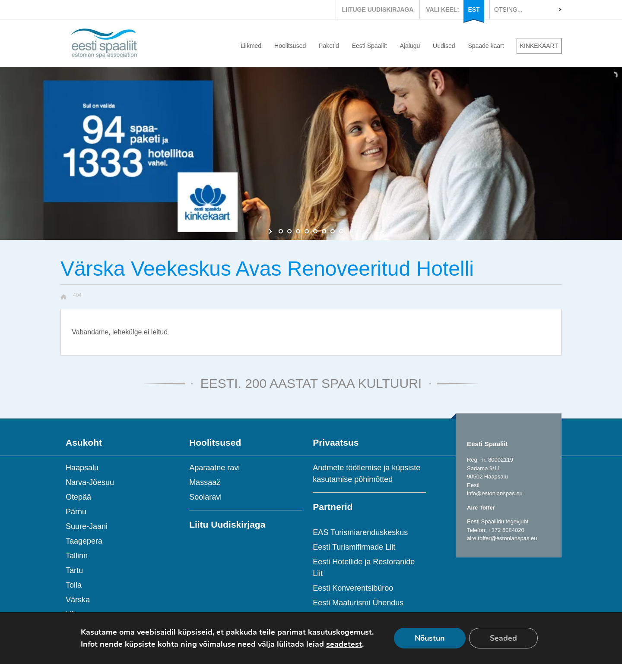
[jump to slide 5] (315, 231)
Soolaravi (205, 497)
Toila (74, 585)
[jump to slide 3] (298, 231)
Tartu (74, 570)
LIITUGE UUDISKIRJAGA (378, 9)
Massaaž (204, 482)
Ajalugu (410, 45)
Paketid (329, 45)
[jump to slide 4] (306, 231)
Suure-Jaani (87, 526)
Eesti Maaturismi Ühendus (358, 602)
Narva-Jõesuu (90, 482)
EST (473, 9)
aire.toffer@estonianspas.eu (502, 538)
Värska (78, 599)
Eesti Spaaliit (369, 45)
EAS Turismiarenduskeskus (360, 532)
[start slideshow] (271, 231)
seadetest (344, 644)
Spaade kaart (486, 45)
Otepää (78, 497)
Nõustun (430, 638)
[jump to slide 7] (332, 231)
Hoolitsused (290, 45)
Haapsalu (82, 467)
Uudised (444, 45)
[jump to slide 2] (289, 231)
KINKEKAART (539, 45)
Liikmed (251, 45)
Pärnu (76, 511)
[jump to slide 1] (280, 231)
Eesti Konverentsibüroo (353, 588)
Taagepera (84, 541)
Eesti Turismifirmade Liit (354, 547)
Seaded (503, 638)
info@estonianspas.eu (495, 493)
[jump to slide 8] (341, 231)
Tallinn (77, 555)
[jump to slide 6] (324, 231)
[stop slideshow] (351, 231)
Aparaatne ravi (214, 467)
